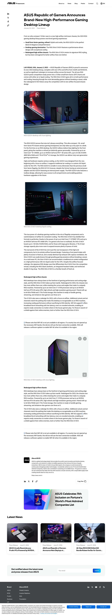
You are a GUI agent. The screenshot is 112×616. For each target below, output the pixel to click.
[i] (82, 303)
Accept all (103, 607)
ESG (20, 596)
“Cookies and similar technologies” (48, 613)
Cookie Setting (73, 607)
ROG (8, 593)
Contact (90, 4)
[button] (83, 3)
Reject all (88, 607)
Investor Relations (24, 593)
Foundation (22, 599)
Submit (97, 571)
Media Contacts (24, 590)
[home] (15, 3)
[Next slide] (85, 94)
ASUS (9, 590)
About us (61, 4)
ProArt (9, 596)
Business (9, 599)
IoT (8, 602)
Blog (76, 4)
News (69, 4)
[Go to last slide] (80, 94)
